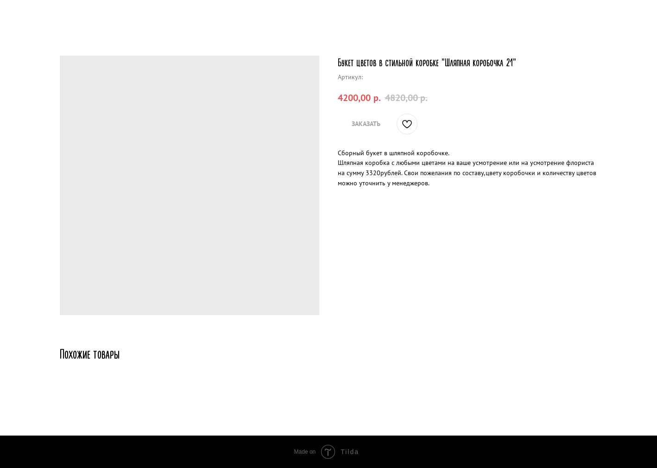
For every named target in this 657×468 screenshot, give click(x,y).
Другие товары (40, 14)
